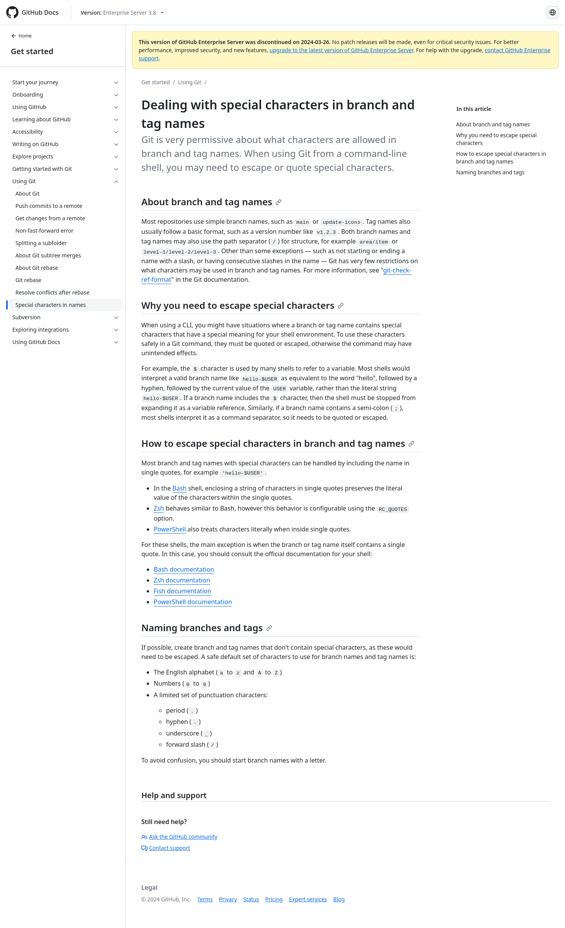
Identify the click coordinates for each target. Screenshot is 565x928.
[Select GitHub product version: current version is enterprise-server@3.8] (122, 13)
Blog (339, 899)
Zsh (159, 508)
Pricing (274, 899)
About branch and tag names (211, 201)
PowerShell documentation (193, 602)
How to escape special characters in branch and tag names (277, 443)
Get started (32, 51)
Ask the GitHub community (179, 836)
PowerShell (170, 529)
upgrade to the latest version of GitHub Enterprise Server (341, 50)
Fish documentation (182, 591)
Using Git (189, 82)
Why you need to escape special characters (242, 305)
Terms (205, 899)
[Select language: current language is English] (552, 12)
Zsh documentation (182, 580)
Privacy (228, 899)
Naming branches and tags (206, 627)
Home (21, 35)
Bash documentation (184, 569)
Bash (179, 488)
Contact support (165, 847)
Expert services (308, 899)
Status (251, 899)
